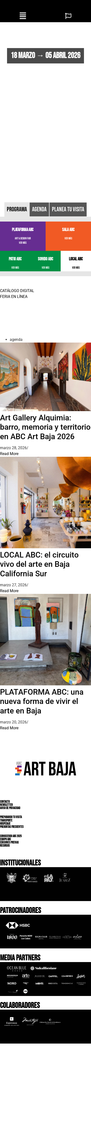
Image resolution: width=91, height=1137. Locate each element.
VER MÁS (22, 243)
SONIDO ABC (45, 259)
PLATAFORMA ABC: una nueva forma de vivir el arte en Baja (41, 701)
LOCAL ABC (76, 259)
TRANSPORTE (6, 820)
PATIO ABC (15, 259)
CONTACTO (5, 801)
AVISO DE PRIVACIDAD (10, 808)
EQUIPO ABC (5, 839)
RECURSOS (5, 846)
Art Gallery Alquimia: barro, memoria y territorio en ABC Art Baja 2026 (45, 427)
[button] (23, 16)
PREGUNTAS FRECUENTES (12, 827)
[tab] (16, 209)
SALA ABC (68, 229)
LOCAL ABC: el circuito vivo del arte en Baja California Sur (39, 564)
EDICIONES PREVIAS (9, 842)
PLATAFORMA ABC (22, 229)
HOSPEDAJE (5, 824)
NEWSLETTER (6, 805)
